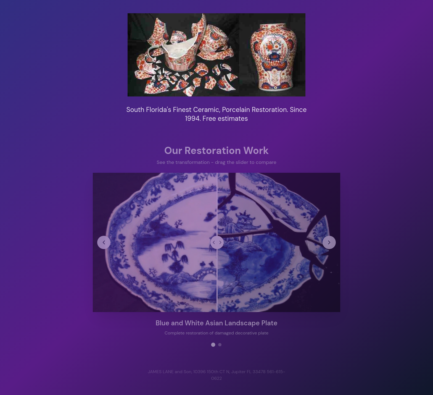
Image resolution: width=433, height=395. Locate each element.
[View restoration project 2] (219, 344)
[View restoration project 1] (213, 344)
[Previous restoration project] (104, 242)
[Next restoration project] (329, 242)
